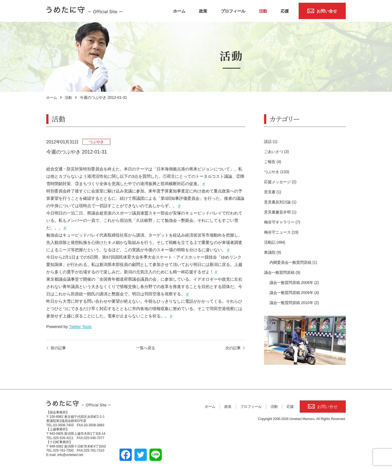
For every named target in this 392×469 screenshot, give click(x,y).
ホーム (179, 11)
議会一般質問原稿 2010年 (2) (296, 302)
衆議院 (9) (273, 252)
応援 (285, 11)
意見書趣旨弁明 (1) (281, 212)
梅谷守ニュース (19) (282, 232)
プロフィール (233, 11)
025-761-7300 (63, 450)
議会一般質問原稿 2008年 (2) (296, 282)
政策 (203, 11)
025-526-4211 (63, 438)
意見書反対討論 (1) (281, 202)
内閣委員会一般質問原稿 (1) (295, 262)
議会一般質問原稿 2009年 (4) (296, 292)
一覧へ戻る (145, 347)
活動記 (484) (275, 242)
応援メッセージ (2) (281, 181)
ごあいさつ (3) (277, 151)
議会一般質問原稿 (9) (283, 272)
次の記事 (232, 347)
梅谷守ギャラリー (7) (283, 222)
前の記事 (59, 347)
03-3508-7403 (63, 425)
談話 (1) (271, 141)
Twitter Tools (80, 326)
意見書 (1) (273, 191)
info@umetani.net (70, 455)
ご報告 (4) (273, 161)
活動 (263, 11)
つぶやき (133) (277, 171)
